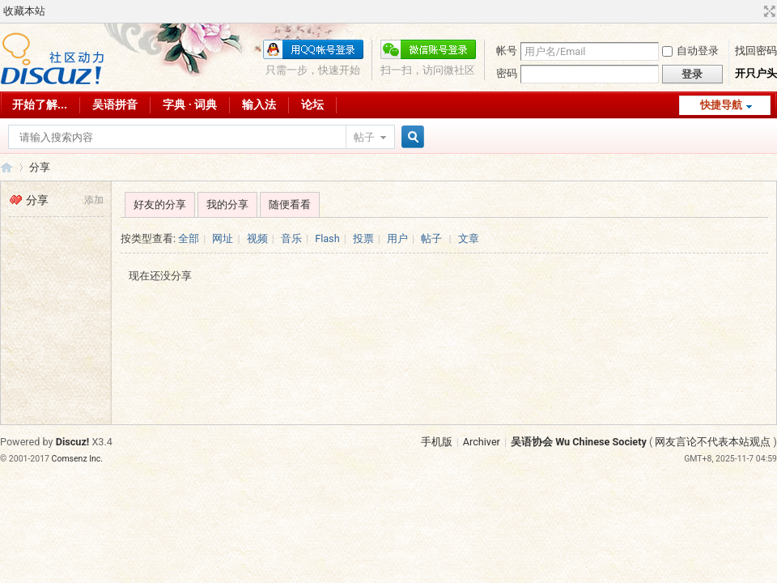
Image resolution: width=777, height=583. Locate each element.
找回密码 (756, 51)
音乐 (291, 238)
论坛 (312, 104)
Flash (327, 238)
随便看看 (290, 204)
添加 (94, 200)
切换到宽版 (767, 11)
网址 (222, 238)
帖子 (364, 137)
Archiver (481, 442)
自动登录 (690, 51)
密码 (506, 73)
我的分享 (227, 204)
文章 (468, 238)
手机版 (436, 442)
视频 (257, 238)
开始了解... (39, 104)
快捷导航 (721, 105)
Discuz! (73, 442)
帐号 (506, 51)
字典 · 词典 (190, 104)
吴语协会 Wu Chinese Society (579, 442)
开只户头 (756, 73)
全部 (188, 238)
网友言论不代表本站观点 (713, 442)
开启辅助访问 (754, 11)
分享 (39, 167)
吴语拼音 (115, 104)
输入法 (259, 104)
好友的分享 (160, 204)
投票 (363, 238)
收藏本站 (24, 11)
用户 (397, 238)
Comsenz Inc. (78, 458)
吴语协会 (6, 167)
